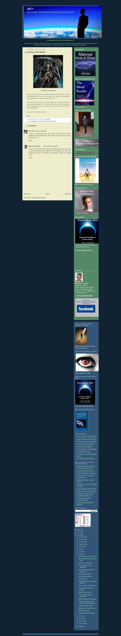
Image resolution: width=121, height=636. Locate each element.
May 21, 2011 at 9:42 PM (50, 146)
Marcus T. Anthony (34, 146)
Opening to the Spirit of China (87, 608)
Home (47, 194)
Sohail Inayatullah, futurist (84, 446)
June (80, 551)
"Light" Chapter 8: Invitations (87, 613)
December (82, 537)
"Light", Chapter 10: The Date (87, 585)
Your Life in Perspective (85, 563)
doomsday (34, 121)
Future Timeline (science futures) (86, 439)
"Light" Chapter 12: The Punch (87, 556)
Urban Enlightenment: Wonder (87, 599)
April (80, 616)
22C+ (30, 8)
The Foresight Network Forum (85, 458)
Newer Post (27, 194)
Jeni (30, 131)
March (81, 618)
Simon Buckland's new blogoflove (86, 488)
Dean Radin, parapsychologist (85, 470)
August (81, 546)
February (81, 621)
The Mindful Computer (85, 576)
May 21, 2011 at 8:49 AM (39, 131)
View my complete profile (84, 295)
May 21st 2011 (52, 121)
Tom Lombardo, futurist (83, 451)
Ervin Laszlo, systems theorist (85, 444)
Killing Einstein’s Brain (85, 592)
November (82, 539)
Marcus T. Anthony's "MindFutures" (87, 436)
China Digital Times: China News (86, 473)
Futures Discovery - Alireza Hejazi (86, 449)
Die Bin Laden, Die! (84, 610)
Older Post (68, 194)
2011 (79, 535)
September (82, 544)
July (80, 549)
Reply (30, 140)
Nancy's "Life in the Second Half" (86, 491)
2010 (79, 626)
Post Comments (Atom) (38, 197)
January (81, 623)
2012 (79, 532)
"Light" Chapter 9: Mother (86, 605)
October (81, 542)
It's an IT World (83, 579)
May (80, 554)
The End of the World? (85, 574)
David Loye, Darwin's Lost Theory (86, 441)
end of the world (42, 121)
